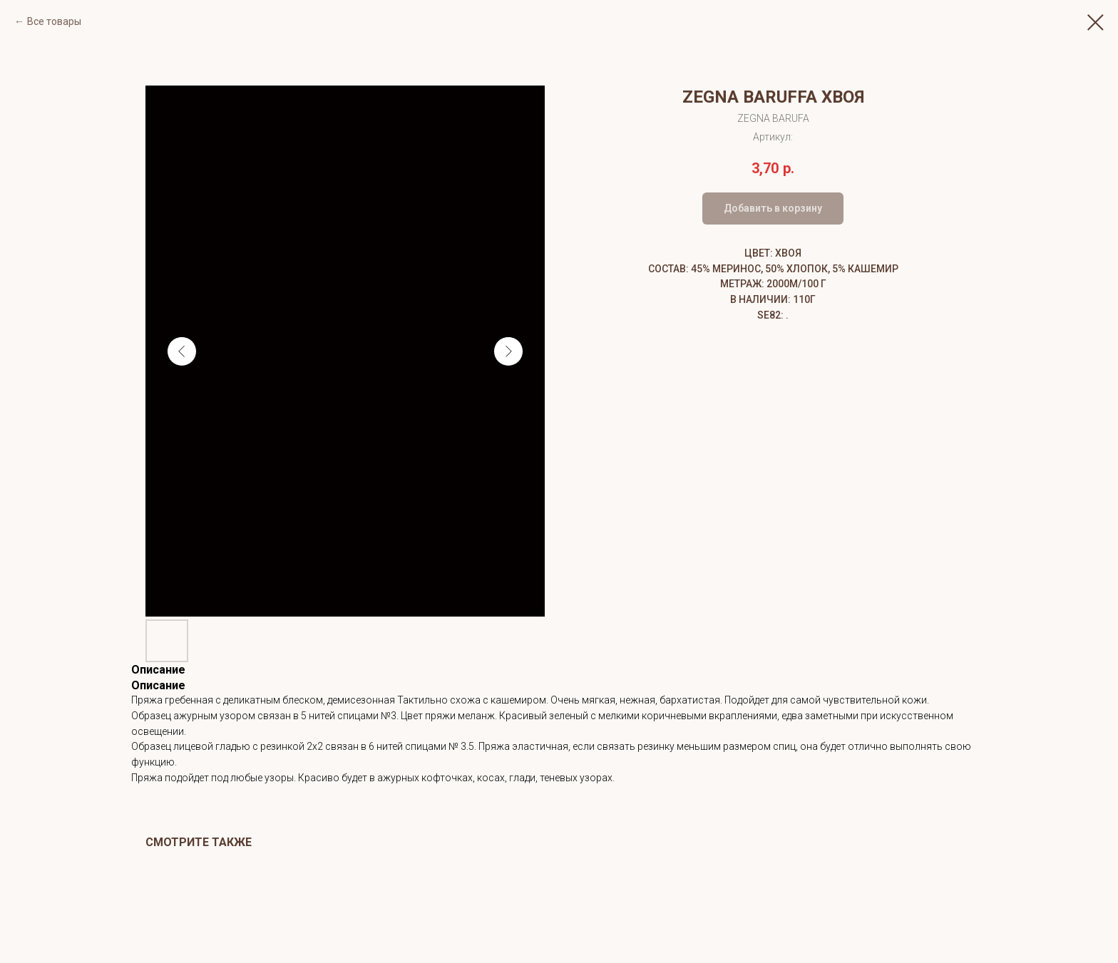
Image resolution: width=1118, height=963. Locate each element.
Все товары (54, 21)
